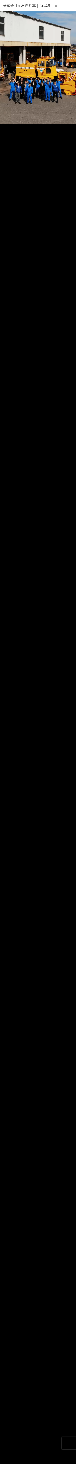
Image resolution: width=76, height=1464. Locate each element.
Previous (5, 66)
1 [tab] (33, 128)
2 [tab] (38, 128)
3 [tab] (43, 128)
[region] (38, 67)
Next (71, 66)
